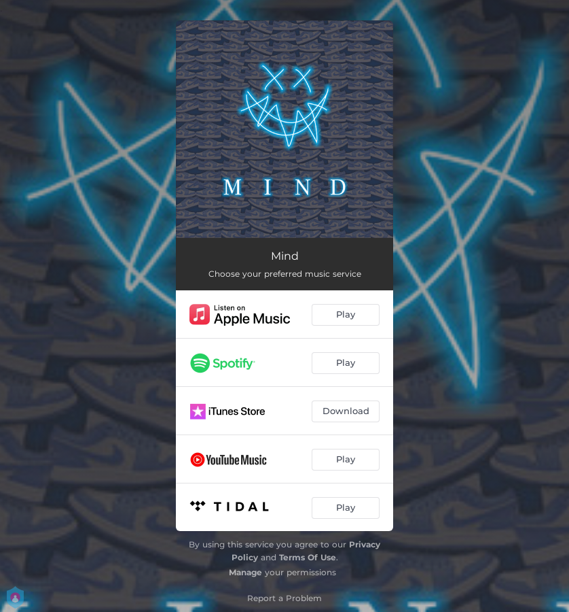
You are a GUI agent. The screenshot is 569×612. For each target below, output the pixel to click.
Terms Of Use (307, 557)
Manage (245, 572)
